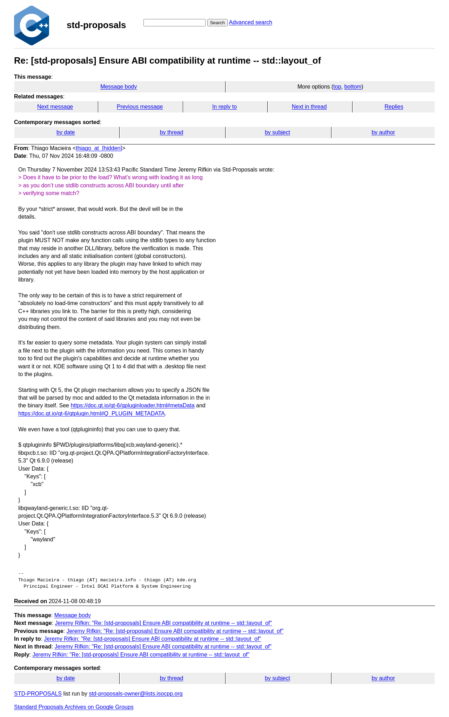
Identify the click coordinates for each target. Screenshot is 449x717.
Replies (393, 107)
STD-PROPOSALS (38, 694)
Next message (55, 107)
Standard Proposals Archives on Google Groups (74, 707)
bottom (352, 87)
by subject (277, 132)
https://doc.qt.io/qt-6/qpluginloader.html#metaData (132, 405)
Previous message (140, 107)
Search (217, 22)
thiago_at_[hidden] (99, 148)
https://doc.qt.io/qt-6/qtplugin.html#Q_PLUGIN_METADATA (91, 413)
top (337, 87)
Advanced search (250, 22)
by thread (171, 132)
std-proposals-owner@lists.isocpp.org (135, 694)
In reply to (224, 107)
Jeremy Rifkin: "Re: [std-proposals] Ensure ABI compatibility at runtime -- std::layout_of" (163, 623)
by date (65, 132)
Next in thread (309, 107)
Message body (118, 87)
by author (383, 132)
